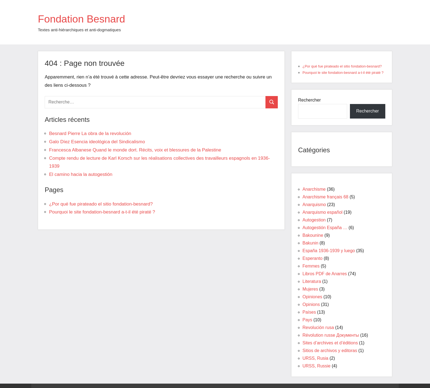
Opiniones (312, 296)
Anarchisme (314, 189)
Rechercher (309, 100)
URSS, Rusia (315, 358)
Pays (307, 319)
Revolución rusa (318, 327)
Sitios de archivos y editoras (329, 350)
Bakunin (310, 243)
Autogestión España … (324, 227)
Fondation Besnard (84, 19)
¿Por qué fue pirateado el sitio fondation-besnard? (101, 204)
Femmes (310, 266)
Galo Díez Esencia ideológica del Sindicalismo (97, 141)
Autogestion (314, 220)
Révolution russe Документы (330, 335)
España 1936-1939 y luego (328, 250)
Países (309, 312)
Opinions (311, 304)
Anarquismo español (322, 212)
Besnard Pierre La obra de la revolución (90, 133)
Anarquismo (314, 204)
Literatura (311, 281)
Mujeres (310, 289)
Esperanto (312, 258)
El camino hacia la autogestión (80, 174)
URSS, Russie (316, 366)
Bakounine (312, 235)
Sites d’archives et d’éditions (330, 343)
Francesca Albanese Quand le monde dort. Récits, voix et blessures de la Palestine (135, 150)
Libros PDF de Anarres (324, 273)
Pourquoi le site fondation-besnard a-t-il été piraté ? (102, 212)
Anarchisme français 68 (325, 197)
